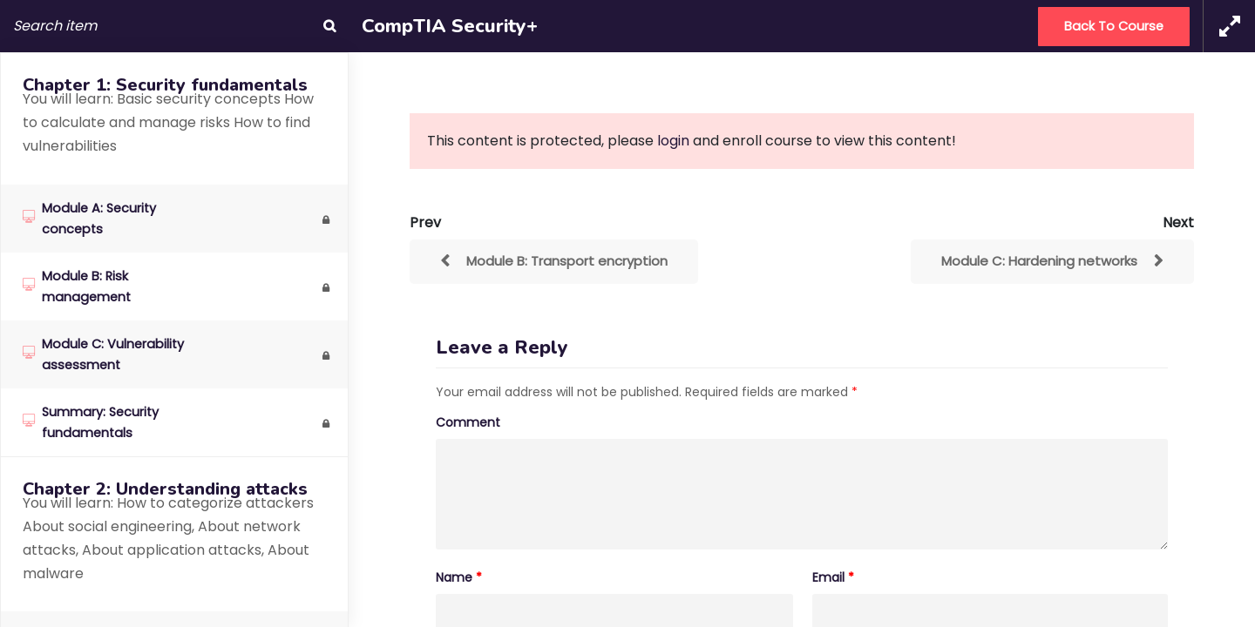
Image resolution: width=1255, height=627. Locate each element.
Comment (468, 422)
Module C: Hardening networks (1039, 261)
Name (459, 577)
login (673, 141)
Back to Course (1113, 26)
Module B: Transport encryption (567, 261)
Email (833, 577)
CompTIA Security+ (450, 26)
